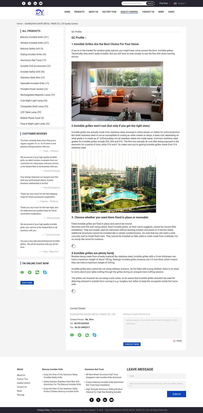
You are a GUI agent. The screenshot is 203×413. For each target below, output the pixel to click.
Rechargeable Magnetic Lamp (35, 95)
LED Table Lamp (28, 112)
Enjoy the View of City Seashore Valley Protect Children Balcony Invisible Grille (61, 390)
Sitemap (20, 395)
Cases (171, 12)
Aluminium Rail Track (31, 60)
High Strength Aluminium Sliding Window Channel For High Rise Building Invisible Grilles (104, 391)
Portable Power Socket (31, 89)
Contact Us (148, 12)
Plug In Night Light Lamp (32, 123)
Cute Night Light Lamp (31, 100)
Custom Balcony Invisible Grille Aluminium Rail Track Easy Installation (104, 383)
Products (79, 12)
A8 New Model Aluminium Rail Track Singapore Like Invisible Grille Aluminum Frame (104, 376)
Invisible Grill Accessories (33, 66)
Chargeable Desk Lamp (32, 106)
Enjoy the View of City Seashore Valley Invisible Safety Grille (61, 375)
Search (150, 3)
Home (67, 12)
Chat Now (163, 3)
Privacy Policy (43, 410)
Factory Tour (109, 12)
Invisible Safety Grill (30, 71)
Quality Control (129, 12)
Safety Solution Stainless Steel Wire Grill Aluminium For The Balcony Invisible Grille (62, 383)
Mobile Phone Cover (30, 118)
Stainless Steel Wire (30, 77)
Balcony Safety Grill (30, 48)
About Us (93, 12)
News (161, 12)
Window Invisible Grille (31, 43)
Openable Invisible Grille (32, 83)
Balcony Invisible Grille (31, 37)
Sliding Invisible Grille (31, 54)
